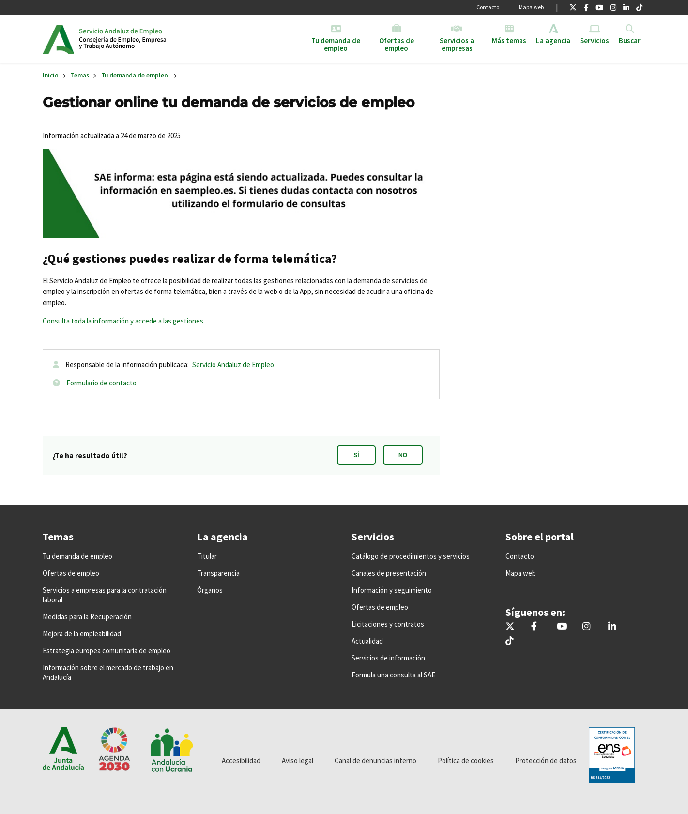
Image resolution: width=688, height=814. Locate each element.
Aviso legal (297, 760)
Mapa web (531, 7)
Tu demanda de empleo (134, 75)
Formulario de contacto (101, 382)
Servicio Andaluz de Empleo (233, 364)
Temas (80, 75)
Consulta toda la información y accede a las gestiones (123, 320)
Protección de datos (546, 760)
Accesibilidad (241, 760)
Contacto (487, 7)
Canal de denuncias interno (375, 760)
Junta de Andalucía (58, 39)
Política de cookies (466, 760)
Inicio (153, 39)
